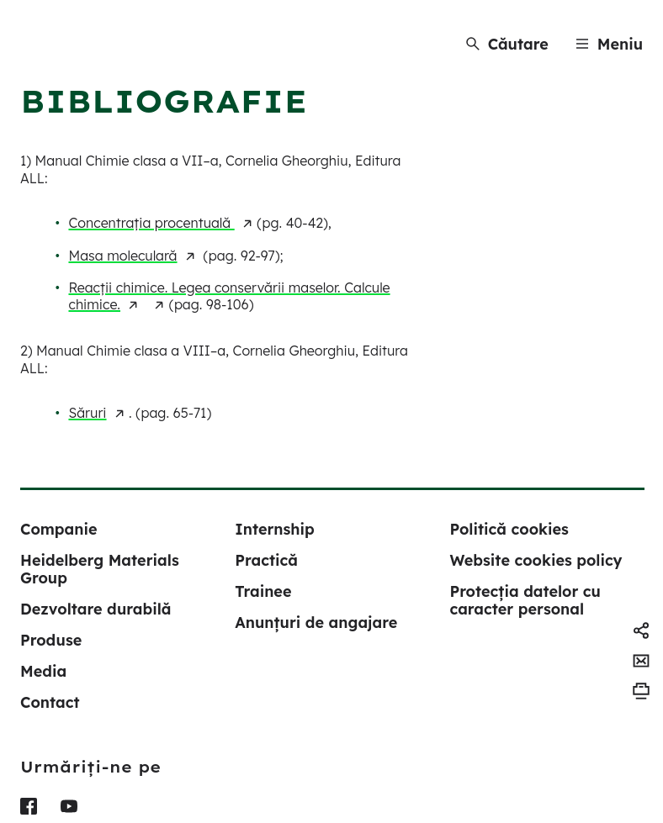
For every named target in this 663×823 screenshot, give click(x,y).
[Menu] (609, 44)
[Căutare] (507, 44)
